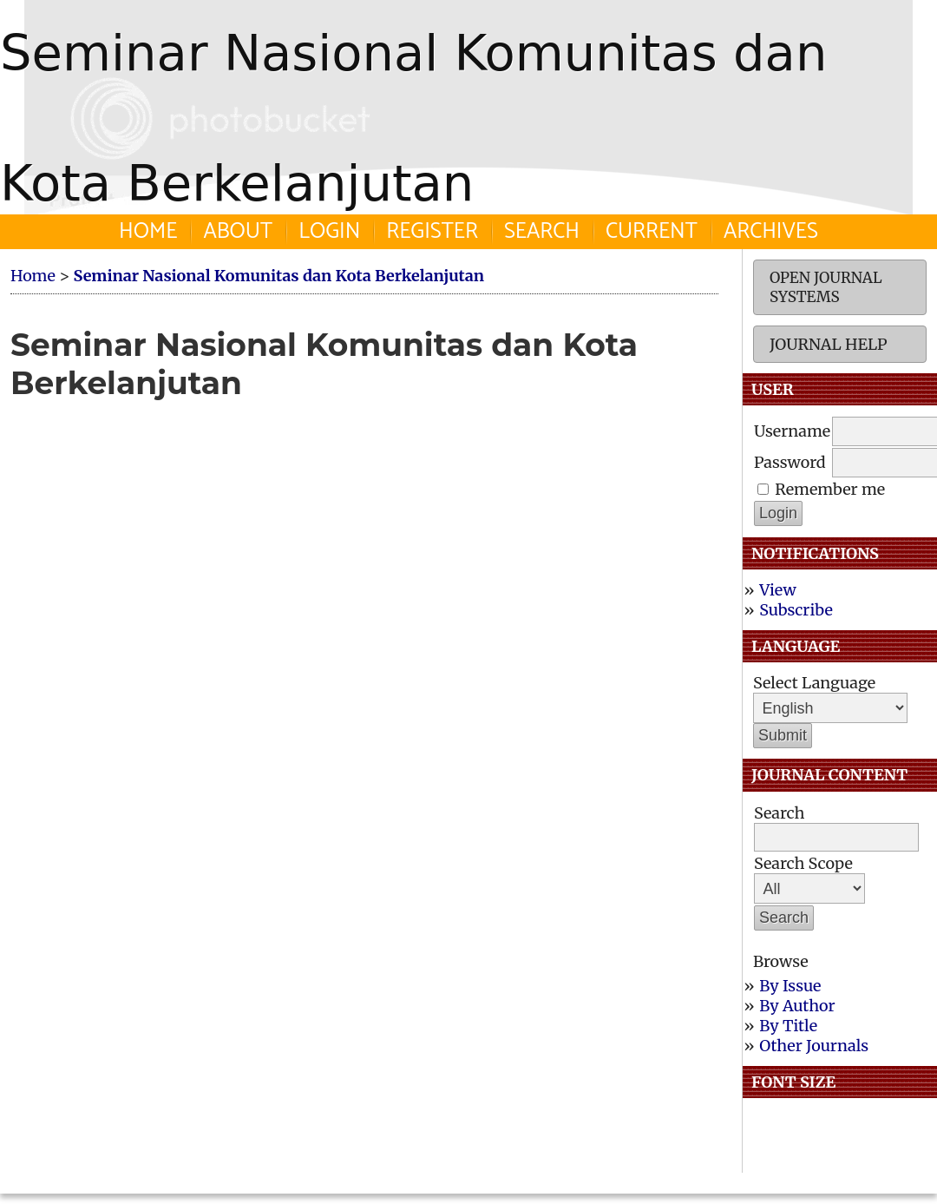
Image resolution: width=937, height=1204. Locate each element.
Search (542, 231)
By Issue (790, 986)
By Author (797, 1006)
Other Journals (813, 1046)
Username (792, 431)
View (777, 590)
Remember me (830, 489)
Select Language (814, 683)
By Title (788, 1026)
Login (329, 231)
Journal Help (828, 344)
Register (432, 231)
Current (652, 231)
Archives (771, 231)
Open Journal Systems (826, 287)
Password (790, 462)
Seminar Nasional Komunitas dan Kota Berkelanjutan (278, 276)
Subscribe (796, 610)
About (237, 231)
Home (148, 231)
